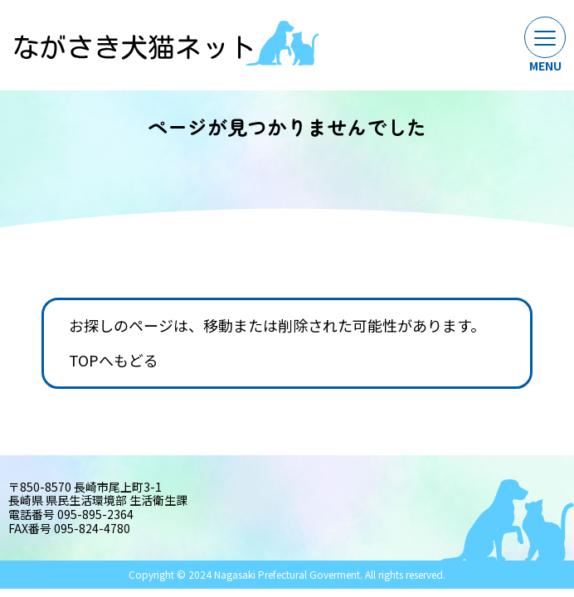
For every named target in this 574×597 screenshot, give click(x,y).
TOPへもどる (113, 361)
